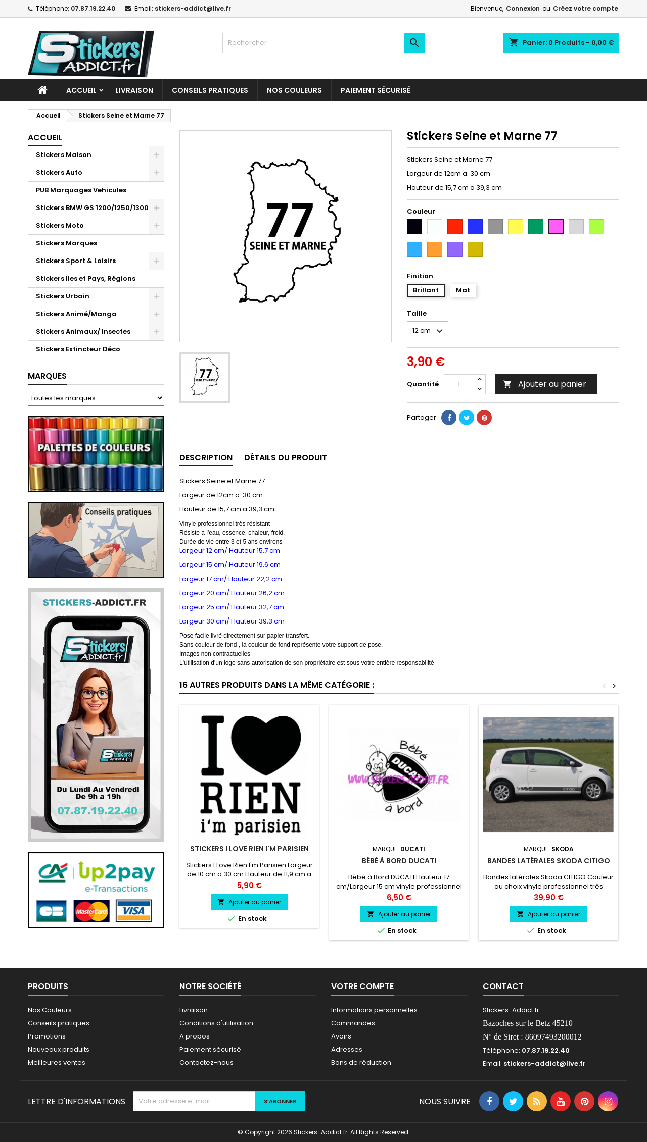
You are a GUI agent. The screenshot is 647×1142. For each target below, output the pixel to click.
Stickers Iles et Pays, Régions (85, 278)
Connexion (523, 8)
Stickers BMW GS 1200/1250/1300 (92, 208)
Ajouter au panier (544, 384)
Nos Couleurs (294, 90)
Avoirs (341, 1036)
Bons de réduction (361, 1062)
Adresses (346, 1049)
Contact (503, 986)
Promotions (47, 1036)
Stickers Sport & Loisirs (76, 261)
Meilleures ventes (56, 1062)
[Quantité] (459, 384)
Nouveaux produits (58, 1049)
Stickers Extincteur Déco (78, 349)
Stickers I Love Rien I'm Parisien (249, 849)
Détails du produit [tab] (285, 457)
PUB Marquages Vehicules (81, 190)
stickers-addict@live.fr (193, 8)
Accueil (81, 90)
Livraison (134, 90)
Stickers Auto (59, 172)
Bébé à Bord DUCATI (399, 861)
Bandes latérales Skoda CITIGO (548, 861)
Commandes (353, 1023)
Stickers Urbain (62, 296)
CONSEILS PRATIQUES (210, 90)
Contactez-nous (206, 1062)
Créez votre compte (585, 8)
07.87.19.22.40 (93, 8)
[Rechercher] (323, 43)
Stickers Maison (63, 155)
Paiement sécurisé (375, 90)
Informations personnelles (374, 1010)
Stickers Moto (60, 225)
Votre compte (362, 986)
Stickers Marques (66, 243)
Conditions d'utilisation (216, 1023)
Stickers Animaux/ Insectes (83, 331)
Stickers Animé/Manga (76, 314)
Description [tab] (206, 457)
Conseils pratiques (58, 1023)
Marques (47, 376)
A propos (194, 1036)
